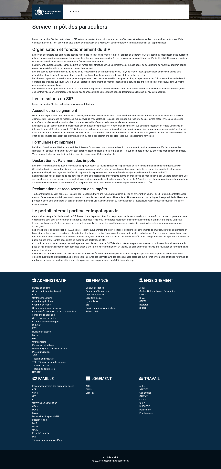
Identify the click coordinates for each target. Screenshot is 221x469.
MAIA (35, 413)
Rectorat (143, 304)
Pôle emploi (145, 409)
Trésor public (92, 311)
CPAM (35, 406)
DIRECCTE (144, 406)
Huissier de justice (41, 331)
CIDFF (35, 392)
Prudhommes (146, 413)
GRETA (142, 301)
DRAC (142, 298)
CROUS (143, 294)
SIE (87, 304)
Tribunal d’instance (41, 365)
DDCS (35, 409)
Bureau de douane (41, 287)
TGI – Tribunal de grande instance (49, 362)
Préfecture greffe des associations (49, 348)
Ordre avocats (39, 342)
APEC (142, 386)
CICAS (142, 399)
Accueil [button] (74, 11)
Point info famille (40, 433)
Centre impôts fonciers (97, 291)
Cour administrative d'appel (45, 321)
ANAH (89, 389)
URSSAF (36, 372)
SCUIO (142, 308)
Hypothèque (92, 301)
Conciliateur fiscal (95, 294)
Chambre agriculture (42, 301)
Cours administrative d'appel (46, 291)
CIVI (34, 396)
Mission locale (39, 419)
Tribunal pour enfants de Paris (47, 440)
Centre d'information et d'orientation (157, 291)
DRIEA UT (37, 325)
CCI (34, 294)
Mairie (35, 335)
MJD (34, 423)
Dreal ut (90, 392)
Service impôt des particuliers (101, 308)
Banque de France (95, 287)
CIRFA (142, 403)
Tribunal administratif (43, 358)
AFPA (142, 287)
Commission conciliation (44, 403)
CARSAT (143, 396)
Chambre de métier (41, 304)
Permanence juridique (43, 345)
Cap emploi (145, 392)
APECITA (143, 389)
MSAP (35, 426)
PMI (34, 436)
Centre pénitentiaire (42, 298)
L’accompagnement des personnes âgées (53, 386)
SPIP (34, 355)
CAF (34, 389)
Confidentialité (110, 457)
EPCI (34, 328)
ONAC (35, 430)
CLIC (34, 399)
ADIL (88, 386)
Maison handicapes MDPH (45, 416)
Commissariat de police (44, 318)
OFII (34, 338)
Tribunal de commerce (43, 369)
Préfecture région (40, 352)
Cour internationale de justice (47, 308)
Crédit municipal (94, 298)
